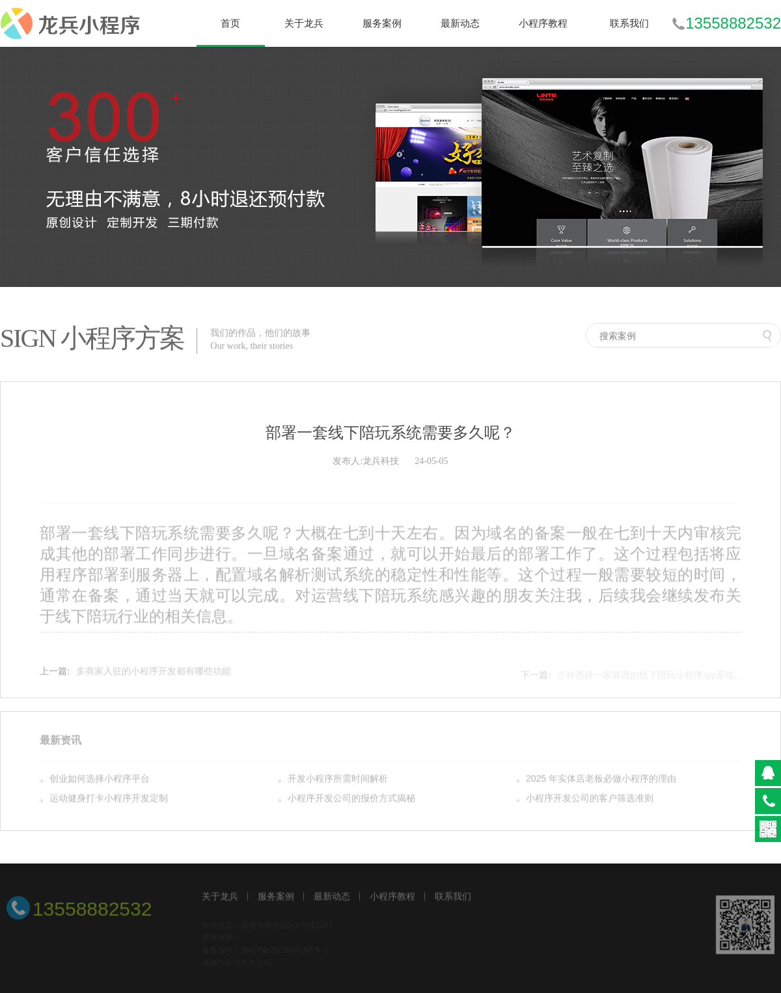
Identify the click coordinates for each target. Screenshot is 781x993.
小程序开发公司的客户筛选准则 (589, 798)
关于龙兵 (220, 897)
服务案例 (276, 897)
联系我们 (453, 897)
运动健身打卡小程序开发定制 (108, 798)
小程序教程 (392, 897)
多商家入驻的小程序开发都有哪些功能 (153, 674)
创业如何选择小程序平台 (99, 779)
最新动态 (332, 897)
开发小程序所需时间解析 (338, 779)
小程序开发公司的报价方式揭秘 (351, 798)
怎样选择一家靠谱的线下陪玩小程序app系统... (649, 677)
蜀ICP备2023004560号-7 (284, 952)
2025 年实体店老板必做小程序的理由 (601, 779)
